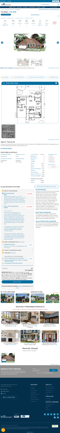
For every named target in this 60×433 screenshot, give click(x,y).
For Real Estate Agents (35, 394)
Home (2, 9)
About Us (48, 384)
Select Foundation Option (11, 250)
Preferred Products (29, 18)
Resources (34, 384)
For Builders (33, 388)
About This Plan (10, 18)
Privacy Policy (48, 398)
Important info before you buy (47, 186)
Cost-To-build (33, 395)
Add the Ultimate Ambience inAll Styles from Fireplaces (30, 326)
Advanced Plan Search (54, 9)
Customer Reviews (49, 392)
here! (52, 373)
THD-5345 (17, 302)
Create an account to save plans (30, 350)
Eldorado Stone (48, 405)
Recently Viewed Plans (44, 9)
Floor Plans (3, 18)
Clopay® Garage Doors (50, 404)
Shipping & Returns (49, 390)
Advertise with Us (34, 401)
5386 (3, 361)
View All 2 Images (7, 68)
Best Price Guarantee (49, 386)
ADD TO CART (17, 281)
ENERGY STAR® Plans (35, 399)
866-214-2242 (3, 1)
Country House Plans (9, 9)
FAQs (47, 394)
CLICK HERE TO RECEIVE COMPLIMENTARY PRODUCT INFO (30, 309)
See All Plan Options (6, 148)
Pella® (47, 407)
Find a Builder (33, 392)
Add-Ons (9, 253)
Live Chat (9, 1)
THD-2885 (48, 302)
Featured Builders (34, 390)
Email (3, 393)
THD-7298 (3, 302)
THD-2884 (33, 302)
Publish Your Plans (34, 397)
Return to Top (55, 364)
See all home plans (9, 397)
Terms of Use (48, 400)
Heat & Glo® (48, 409)
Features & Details (19, 18)
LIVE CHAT (21, 286)
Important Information (50, 388)
